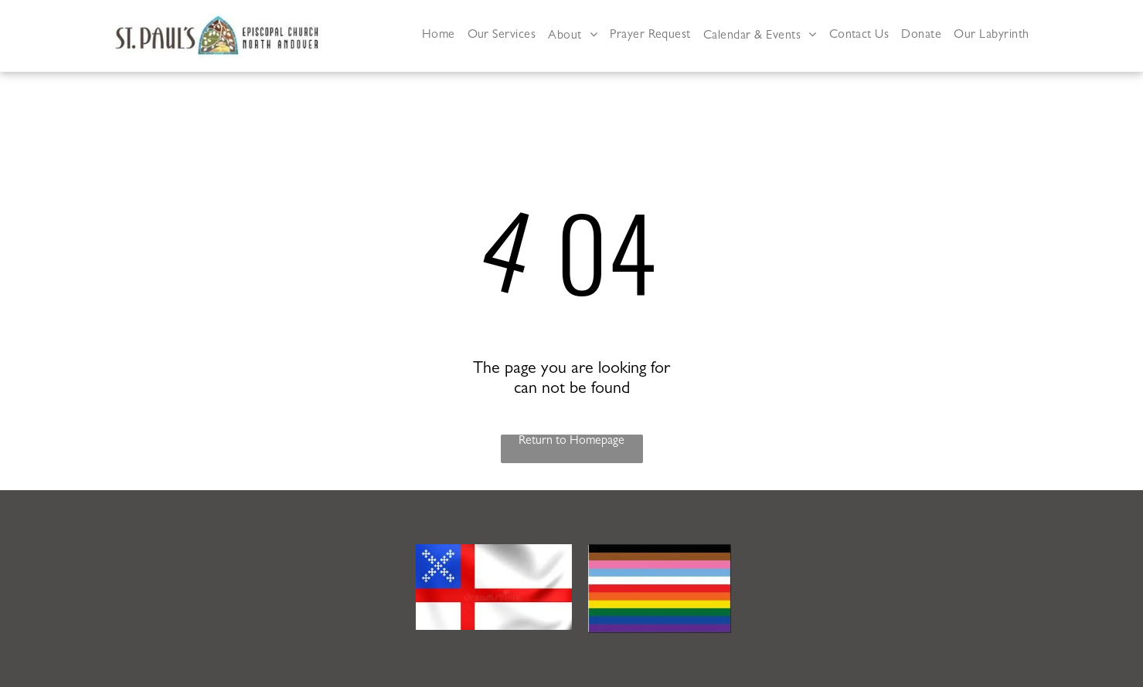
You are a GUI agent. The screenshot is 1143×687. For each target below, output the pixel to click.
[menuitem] (438, 36)
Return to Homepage (571, 441)
